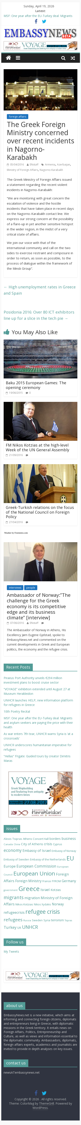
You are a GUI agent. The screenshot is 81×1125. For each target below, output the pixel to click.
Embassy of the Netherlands (48, 859)
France (46, 881)
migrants (14, 897)
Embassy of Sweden (16, 859)
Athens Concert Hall (36, 839)
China (17, 844)
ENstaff (34, 164)
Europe (10, 866)
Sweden (37, 920)
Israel (45, 889)
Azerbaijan (63, 164)
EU (70, 858)
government (11, 890)
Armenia (50, 164)
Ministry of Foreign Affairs (22, 170)
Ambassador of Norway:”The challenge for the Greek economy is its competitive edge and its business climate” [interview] (38, 606)
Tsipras (68, 920)
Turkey (10, 927)
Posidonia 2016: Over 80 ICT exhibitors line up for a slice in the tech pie (39, 315)
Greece (29, 888)
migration (32, 897)
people (30, 587)
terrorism (57, 920)
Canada (8, 844)
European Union (34, 873)
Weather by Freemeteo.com (16, 533)
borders (55, 839)
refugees (13, 920)
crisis (48, 844)
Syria (47, 920)
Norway (58, 904)
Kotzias (56, 890)
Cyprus (57, 844)
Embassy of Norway (64, 851)
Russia (27, 920)
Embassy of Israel (36, 850)
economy (13, 850)
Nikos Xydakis (42, 904)
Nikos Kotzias (24, 904)
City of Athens (32, 844)
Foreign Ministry (28, 881)
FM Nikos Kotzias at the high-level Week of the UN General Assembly (37, 447)
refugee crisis (43, 911)
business (69, 838)
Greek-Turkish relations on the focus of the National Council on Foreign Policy (40, 512)
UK (19, 928)
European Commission (36, 866)
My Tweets (11, 951)
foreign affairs (17, 116)
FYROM (56, 881)
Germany (69, 881)
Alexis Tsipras (13, 839)
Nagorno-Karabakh (51, 170)
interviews (15, 587)
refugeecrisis (14, 912)
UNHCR (30, 927)
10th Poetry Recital (17, 711)
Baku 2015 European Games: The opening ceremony (36, 385)
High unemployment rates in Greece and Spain (40, 290)
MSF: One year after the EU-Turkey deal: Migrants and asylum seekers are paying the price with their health (38, 722)
